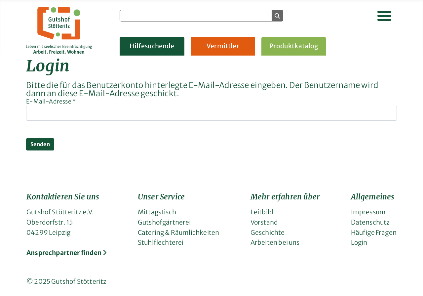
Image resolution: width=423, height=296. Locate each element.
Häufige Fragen (374, 232)
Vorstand (264, 222)
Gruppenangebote (368, 46)
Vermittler (223, 46)
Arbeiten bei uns (275, 242)
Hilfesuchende (152, 46)
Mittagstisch (157, 212)
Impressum (368, 212)
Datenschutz (370, 222)
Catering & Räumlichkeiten (178, 232)
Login (359, 242)
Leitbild (261, 212)
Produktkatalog (293, 46)
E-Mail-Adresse (51, 101)
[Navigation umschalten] (384, 15)
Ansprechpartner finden (66, 253)
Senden (40, 144)
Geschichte (267, 232)
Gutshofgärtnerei (164, 222)
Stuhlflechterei (161, 242)
